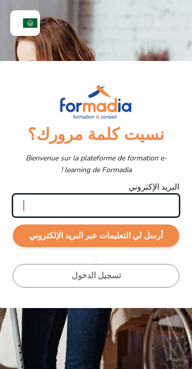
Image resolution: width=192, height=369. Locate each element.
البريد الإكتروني (154, 187)
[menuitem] (25, 23)
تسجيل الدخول (96, 275)
